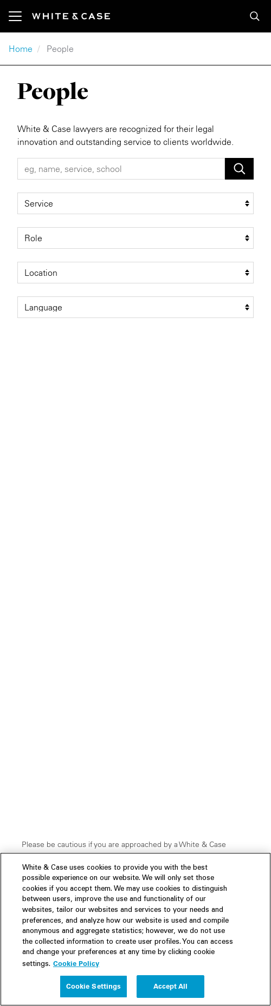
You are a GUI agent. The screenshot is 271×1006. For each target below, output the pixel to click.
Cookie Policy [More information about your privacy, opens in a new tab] (76, 966)
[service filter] (135, 203)
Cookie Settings (93, 989)
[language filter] (135, 307)
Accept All (170, 989)
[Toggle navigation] (20, 16)
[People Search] (121, 169)
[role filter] (135, 238)
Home (21, 48)
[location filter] (135, 272)
